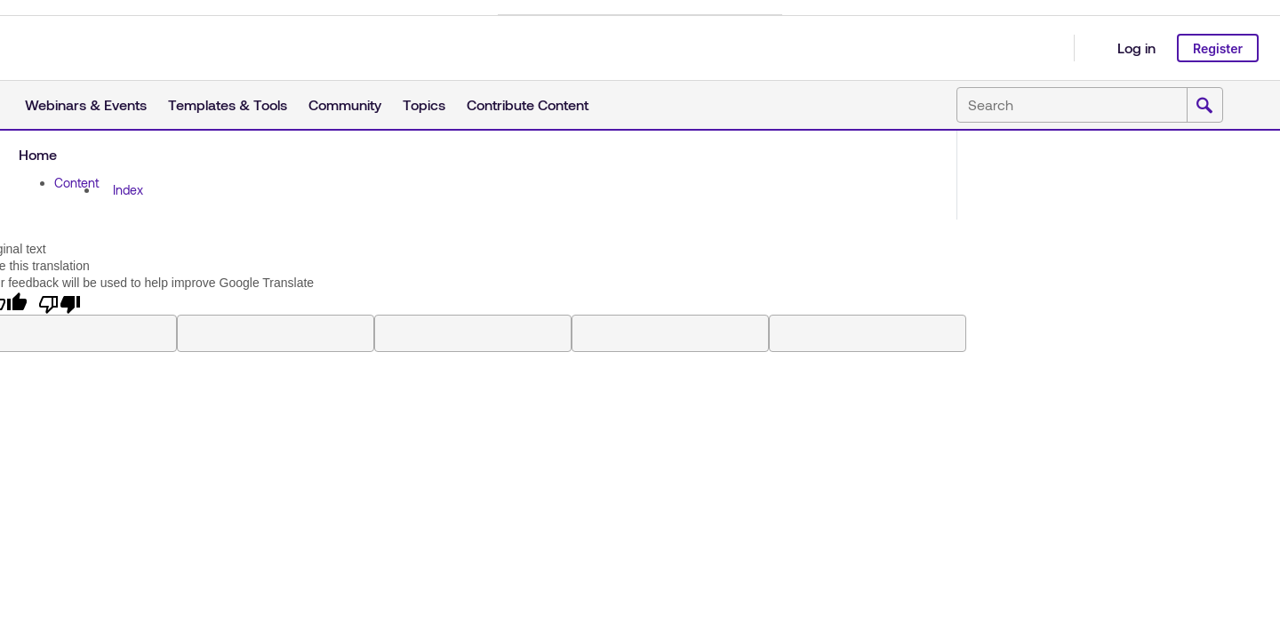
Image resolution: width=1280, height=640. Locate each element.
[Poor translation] (59, 303)
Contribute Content (527, 104)
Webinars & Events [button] (86, 104)
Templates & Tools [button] (227, 104)
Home (38, 154)
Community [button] (344, 104)
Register (1218, 48)
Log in (1136, 47)
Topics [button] (424, 104)
